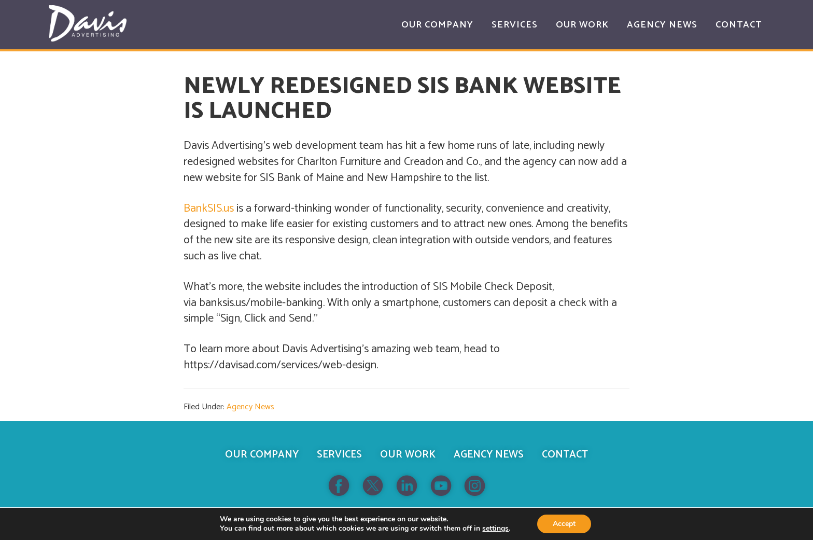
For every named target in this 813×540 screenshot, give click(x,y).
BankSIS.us (209, 208)
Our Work (408, 454)
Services (339, 454)
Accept (564, 524)
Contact (565, 454)
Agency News (250, 407)
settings (495, 528)
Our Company (262, 454)
